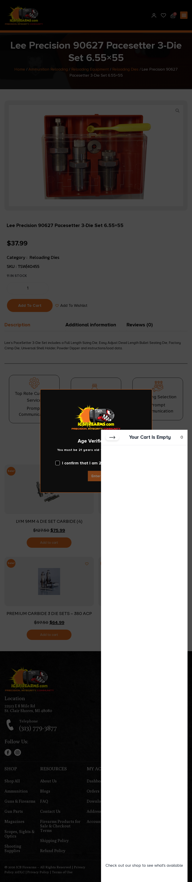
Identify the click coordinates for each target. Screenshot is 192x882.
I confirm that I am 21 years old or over (96, 463)
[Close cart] (112, 437)
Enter (96, 476)
